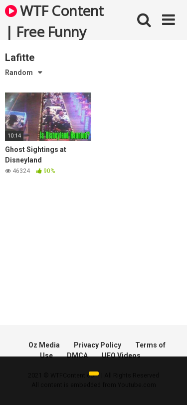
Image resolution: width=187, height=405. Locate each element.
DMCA (77, 356)
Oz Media (44, 345)
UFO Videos (121, 356)
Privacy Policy (97, 345)
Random (19, 72)
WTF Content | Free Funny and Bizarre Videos (54, 20)
